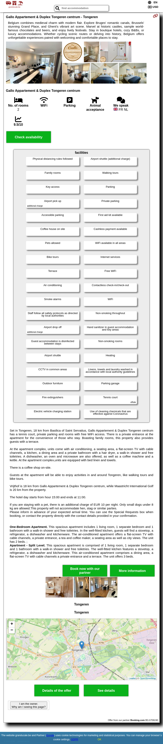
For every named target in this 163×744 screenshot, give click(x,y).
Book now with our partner (85, 570)
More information (132, 571)
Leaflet (132, 678)
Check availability (28, 137)
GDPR (74, 739)
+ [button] (12, 624)
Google (50, 735)
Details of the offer (56, 690)
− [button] (12, 630)
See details (106, 690)
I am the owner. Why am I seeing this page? (29, 705)
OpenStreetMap (148, 678)
